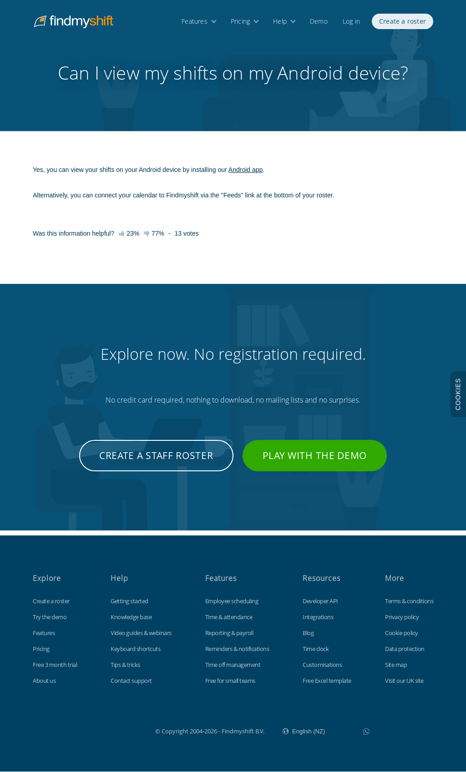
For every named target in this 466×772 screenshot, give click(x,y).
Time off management (233, 665)
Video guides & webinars (141, 633)
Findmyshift (109, 731)
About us (44, 681)
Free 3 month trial (55, 665)
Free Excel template (327, 681)
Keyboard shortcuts (135, 649)
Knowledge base (131, 617)
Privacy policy (402, 617)
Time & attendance (229, 617)
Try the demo (49, 617)
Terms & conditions (409, 601)
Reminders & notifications (237, 649)
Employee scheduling (231, 601)
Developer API (320, 601)
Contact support (131, 681)
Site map (396, 665)
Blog (308, 633)
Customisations (322, 665)
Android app (245, 175)
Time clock (316, 649)
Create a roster (402, 21)
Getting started (129, 601)
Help (280, 21)
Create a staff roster (156, 460)
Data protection (405, 649)
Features (195, 21)
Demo (319, 21)
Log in (351, 21)
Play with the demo (315, 460)
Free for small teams (230, 681)
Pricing (240, 21)
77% (154, 238)
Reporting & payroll (229, 633)
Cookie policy (401, 633)
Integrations (318, 617)
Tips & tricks (125, 665)
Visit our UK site (404, 681)
